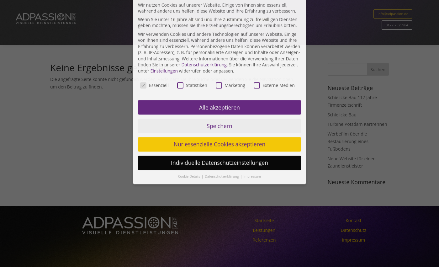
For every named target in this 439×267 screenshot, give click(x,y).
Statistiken (192, 32)
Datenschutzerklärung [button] (222, 123)
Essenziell (154, 32)
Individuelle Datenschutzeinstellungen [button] (219, 109)
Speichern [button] (219, 72)
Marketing (230, 32)
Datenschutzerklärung (204, 11)
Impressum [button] (252, 123)
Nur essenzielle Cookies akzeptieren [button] (220, 91)
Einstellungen (164, 18)
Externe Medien (274, 32)
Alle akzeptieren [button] (219, 54)
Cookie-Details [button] (189, 123)
